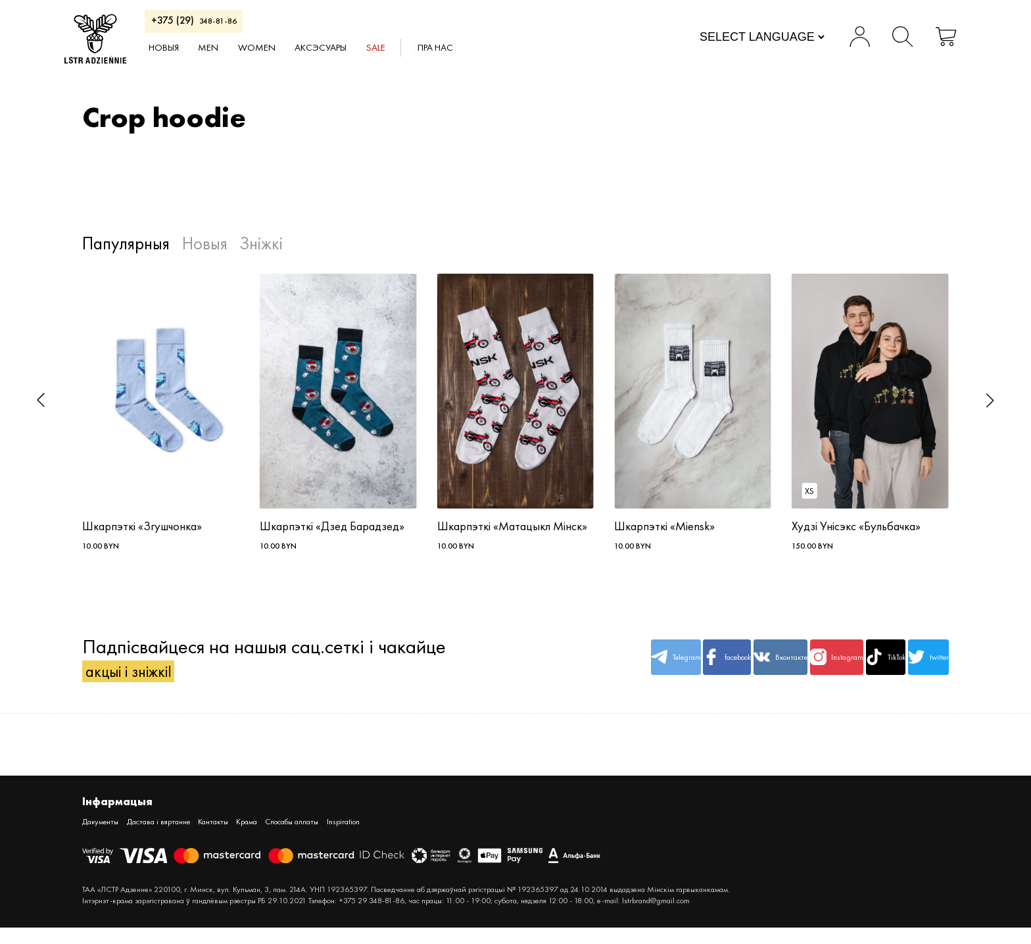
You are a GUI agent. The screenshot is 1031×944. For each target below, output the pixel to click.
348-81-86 (240, 25)
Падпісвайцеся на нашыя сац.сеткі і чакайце (264, 668)
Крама (294, 837)
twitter (913, 668)
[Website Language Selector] (743, 41)
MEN (266, 56)
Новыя (211, 56)
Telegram (548, 668)
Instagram (767, 668)
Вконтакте (694, 668)
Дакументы (105, 837)
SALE (472, 56)
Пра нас (543, 56)
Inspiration (420, 837)
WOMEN (325, 56)
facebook (621, 668)
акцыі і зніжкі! (142, 681)
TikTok (840, 668)
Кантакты (250, 837)
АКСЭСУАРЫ (404, 56)
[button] (41, 400)
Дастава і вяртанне (179, 837)
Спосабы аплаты (354, 837)
